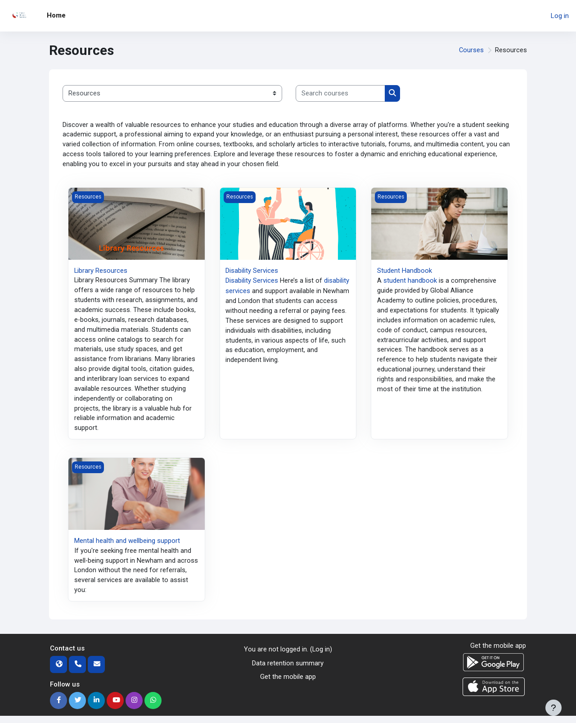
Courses (471, 50)
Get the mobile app (288, 684)
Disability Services (251, 272)
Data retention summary (288, 670)
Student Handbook (404, 272)
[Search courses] (340, 93)
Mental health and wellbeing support (127, 546)
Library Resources (101, 272)
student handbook (410, 282)
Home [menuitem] (56, 15)
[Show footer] (553, 708)
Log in (560, 16)
